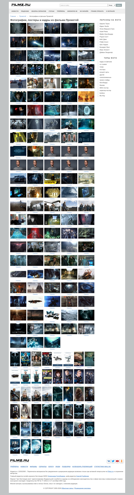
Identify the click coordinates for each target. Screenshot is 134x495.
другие (102, 75)
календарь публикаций (82, 466)
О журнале (110, 11)
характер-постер (105, 90)
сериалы (43, 466)
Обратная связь (67, 488)
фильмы (33, 466)
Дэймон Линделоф (106, 52)
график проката (97, 11)
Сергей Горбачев (82, 476)
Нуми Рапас (104, 31)
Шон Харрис (104, 44)
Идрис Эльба (104, 26)
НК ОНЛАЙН (84, 11)
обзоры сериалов (38, 11)
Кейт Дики (103, 39)
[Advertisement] (111, 129)
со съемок (103, 64)
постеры (102, 69)
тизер (101, 67)
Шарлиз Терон (105, 23)
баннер (102, 85)
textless (102, 93)
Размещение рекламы (83, 488)
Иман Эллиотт (105, 50)
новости (15, 11)
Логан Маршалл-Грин (107, 29)
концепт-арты (104, 72)
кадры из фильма (106, 61)
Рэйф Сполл (104, 42)
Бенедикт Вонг (105, 47)
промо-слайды (105, 80)
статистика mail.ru (102, 466)
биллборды (103, 82)
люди (57, 466)
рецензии (25, 11)
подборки (66, 466)
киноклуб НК (72, 11)
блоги (51, 466)
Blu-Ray (102, 95)
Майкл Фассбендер (106, 34)
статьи (51, 11)
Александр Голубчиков (56, 476)
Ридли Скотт (104, 37)
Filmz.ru (110, 471)
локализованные (105, 77)
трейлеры (61, 11)
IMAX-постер (104, 88)
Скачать (18, 35)
